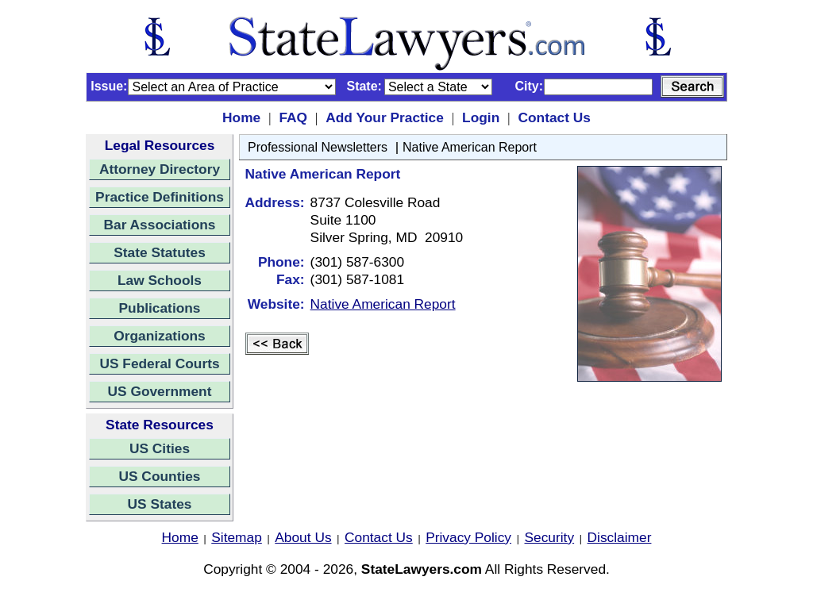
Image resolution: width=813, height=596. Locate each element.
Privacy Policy (468, 537)
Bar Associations (160, 225)
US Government (160, 391)
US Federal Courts (159, 363)
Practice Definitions (159, 197)
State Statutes (160, 252)
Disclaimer (620, 537)
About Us (303, 537)
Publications (159, 308)
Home (241, 117)
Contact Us (554, 117)
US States (160, 504)
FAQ (293, 117)
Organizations (160, 336)
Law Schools (160, 280)
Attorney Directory (159, 169)
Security (550, 537)
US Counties (159, 476)
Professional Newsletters (317, 147)
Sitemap (236, 537)
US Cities (159, 448)
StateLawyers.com (421, 569)
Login (480, 117)
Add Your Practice (385, 117)
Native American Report (470, 147)
